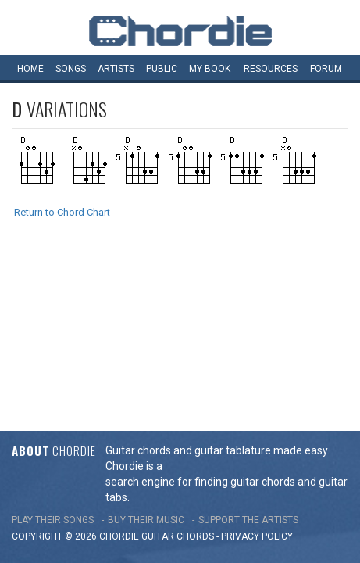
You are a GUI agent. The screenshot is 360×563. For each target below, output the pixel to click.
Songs (70, 68)
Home (30, 68)
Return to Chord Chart (62, 212)
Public (161, 68)
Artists (116, 68)
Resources (271, 68)
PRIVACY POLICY (257, 370)
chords (195, 370)
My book (209, 68)
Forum (326, 68)
